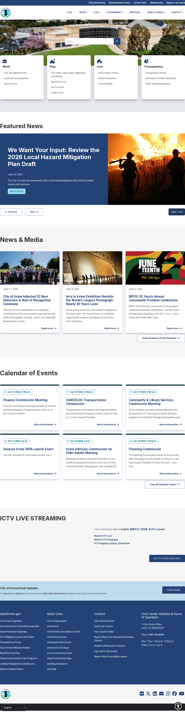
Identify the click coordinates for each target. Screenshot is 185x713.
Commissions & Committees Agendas (19, 626)
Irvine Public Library (108, 72)
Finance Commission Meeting (25, 400)
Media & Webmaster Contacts (109, 645)
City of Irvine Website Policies (15, 647)
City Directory (97, 2)
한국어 (151, 529)
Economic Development (16, 78)
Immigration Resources (59, 642)
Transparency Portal (155, 72)
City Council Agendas (11, 621)
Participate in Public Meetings (160, 78)
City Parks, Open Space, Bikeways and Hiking (68, 74)
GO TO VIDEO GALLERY (167, 558)
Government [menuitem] (115, 13)
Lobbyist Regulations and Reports (17, 663)
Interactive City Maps (58, 647)
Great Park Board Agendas (13, 631)
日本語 (143, 529)
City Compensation (57, 621)
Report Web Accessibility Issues (110, 656)
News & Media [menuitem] (156, 13)
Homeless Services (57, 637)
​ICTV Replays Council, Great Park (112, 543)
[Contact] (161, 694)
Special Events (58, 81)
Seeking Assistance (57, 663)
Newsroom (156, 2)
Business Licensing (10, 653)
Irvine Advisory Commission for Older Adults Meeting (89, 451)
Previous (12, 212)
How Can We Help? (104, 631)
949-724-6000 (156, 634)
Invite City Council (103, 626)
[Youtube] (181, 694)
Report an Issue (176, 2)
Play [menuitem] (97, 13)
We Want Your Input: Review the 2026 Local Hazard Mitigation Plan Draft (53, 157)
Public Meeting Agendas (157, 83)
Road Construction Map (59, 658)
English (125, 529)
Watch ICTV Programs (106, 539)
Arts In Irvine (57, 87)
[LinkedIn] (155, 694)
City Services (10, 83)
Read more (17, 191)
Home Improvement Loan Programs (18, 658)
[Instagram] (168, 694)
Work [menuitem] (83, 13)
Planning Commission (145, 449)
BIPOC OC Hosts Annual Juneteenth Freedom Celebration (153, 298)
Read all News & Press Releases (159, 338)
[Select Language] (14, 707)
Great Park (140, 2)
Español (160, 529)
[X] (148, 694)
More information (43, 424)
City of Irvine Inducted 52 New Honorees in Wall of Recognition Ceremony (27, 300)
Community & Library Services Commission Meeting (151, 402)
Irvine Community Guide (59, 653)
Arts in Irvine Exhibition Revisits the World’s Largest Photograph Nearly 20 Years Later (90, 300)
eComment (53, 626)
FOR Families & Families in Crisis (63, 631)
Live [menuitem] (70, 13)
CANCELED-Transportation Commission (86, 402)
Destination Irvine (119, 2)
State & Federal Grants (11, 669)
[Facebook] (174, 694)
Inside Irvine (57, 92)
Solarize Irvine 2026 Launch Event (28, 449)
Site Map (51, 669)
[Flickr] (142, 694)
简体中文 (134, 529)
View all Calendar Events (163, 484)
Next (32, 212)
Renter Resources (107, 78)
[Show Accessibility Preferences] (178, 706)
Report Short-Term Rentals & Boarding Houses (113, 639)
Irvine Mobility (105, 83)
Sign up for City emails (105, 651)
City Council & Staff (104, 621)
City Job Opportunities (15, 72)
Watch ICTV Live (103, 535)
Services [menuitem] (135, 13)
